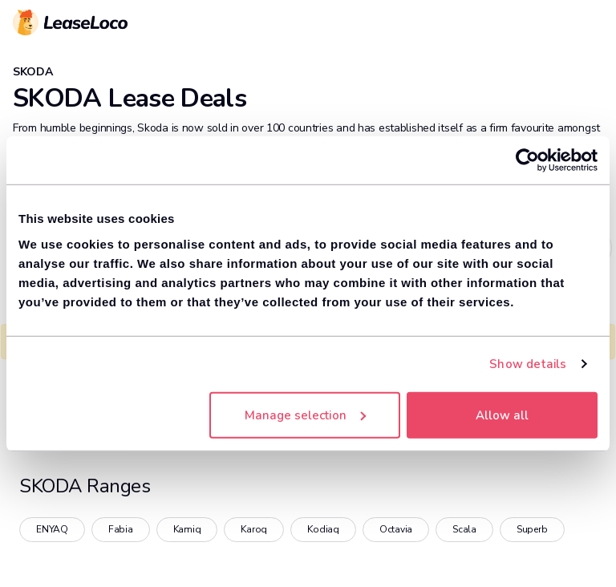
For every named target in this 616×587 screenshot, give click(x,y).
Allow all (502, 415)
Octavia (395, 529)
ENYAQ (52, 529)
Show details (527, 364)
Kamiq (187, 529)
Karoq (254, 529)
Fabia (120, 529)
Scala (464, 529)
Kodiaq (323, 529)
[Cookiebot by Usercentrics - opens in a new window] (527, 160)
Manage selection (305, 415)
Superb (532, 529)
